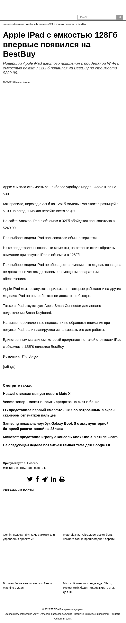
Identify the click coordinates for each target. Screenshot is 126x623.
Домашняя (18, 24)
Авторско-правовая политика (56, 614)
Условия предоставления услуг (22, 614)
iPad (29, 467)
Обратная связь (63, 618)
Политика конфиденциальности (91, 614)
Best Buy (19, 467)
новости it (39, 467)
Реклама (115, 614)
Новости (33, 463)
